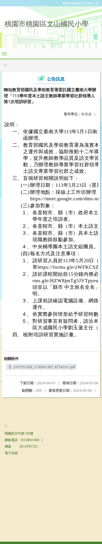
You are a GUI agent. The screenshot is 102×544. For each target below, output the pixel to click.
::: (55, 3)
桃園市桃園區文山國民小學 (81, 3)
